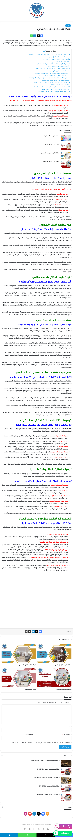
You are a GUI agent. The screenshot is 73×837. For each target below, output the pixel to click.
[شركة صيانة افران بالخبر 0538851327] (66, 788)
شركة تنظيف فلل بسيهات (63, 689)
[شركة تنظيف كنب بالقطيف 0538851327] (66, 797)
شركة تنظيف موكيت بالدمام (51, 161)
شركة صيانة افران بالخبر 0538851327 (49, 786)
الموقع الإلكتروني (30, 734)
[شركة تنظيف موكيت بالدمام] (66, 164)
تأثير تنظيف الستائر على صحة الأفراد (59, 66)
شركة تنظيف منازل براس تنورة (63, 665)
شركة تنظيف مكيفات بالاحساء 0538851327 (46, 777)
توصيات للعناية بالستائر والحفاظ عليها (58, 84)
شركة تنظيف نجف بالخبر (52, 144)
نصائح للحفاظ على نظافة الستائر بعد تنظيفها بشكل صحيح (52, 82)
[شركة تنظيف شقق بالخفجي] (19, 653)
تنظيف (68, 25)
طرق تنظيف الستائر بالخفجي (61, 61)
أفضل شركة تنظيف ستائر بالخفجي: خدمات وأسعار (54, 75)
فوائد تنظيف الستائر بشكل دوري (60, 71)
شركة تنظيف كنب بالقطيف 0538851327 (47, 794)
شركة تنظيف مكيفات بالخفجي (50, 153)
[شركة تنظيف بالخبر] (19, 677)
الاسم (69, 726)
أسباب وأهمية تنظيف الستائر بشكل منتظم (56, 59)
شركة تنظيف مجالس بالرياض (51, 136)
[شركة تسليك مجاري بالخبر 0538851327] (66, 771)
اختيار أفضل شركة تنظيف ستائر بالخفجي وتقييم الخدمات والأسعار (49, 77)
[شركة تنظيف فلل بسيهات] (54, 677)
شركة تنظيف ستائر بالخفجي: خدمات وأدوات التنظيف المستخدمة (49, 54)
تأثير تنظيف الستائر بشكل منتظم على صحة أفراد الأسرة (53, 68)
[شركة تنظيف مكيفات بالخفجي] (66, 155)
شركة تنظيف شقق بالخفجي (27, 665)
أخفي (44, 51)
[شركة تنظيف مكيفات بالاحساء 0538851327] (66, 780)
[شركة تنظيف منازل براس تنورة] (54, 653)
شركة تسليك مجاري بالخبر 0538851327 (48, 769)
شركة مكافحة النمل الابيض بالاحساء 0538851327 (45, 760)
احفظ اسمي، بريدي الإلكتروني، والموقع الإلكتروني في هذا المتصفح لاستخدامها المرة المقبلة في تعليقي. (40, 742)
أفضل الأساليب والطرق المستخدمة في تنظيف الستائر (53, 64)
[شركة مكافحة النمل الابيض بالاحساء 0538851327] (66, 763)
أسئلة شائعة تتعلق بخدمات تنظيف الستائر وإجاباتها (54, 91)
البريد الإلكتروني (66, 734)
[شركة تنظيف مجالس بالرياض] (66, 138)
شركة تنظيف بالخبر (30, 689)
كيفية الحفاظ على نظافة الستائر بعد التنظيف (56, 80)
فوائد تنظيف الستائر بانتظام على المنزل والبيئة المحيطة (52, 73)
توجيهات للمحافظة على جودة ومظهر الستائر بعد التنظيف (51, 87)
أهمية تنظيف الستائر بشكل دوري (59, 57)
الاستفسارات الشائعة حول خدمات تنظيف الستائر (55, 89)
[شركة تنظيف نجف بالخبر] (66, 146)
